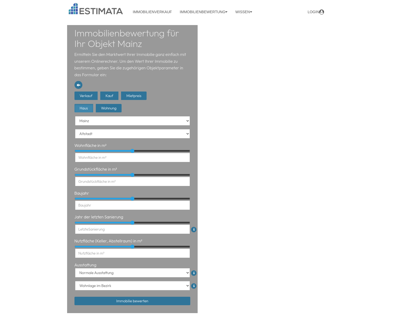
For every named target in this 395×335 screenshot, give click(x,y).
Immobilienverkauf (152, 12)
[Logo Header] (96, 8)
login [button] (316, 12)
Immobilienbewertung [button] (203, 12)
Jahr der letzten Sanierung (98, 216)
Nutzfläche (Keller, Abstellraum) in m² (108, 240)
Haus (84, 108)
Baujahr (81, 193)
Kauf (109, 95)
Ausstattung (85, 264)
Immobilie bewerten (132, 301)
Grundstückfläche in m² (95, 169)
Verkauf (86, 95)
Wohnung (109, 108)
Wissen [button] (243, 12)
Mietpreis (133, 95)
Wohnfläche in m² (90, 145)
